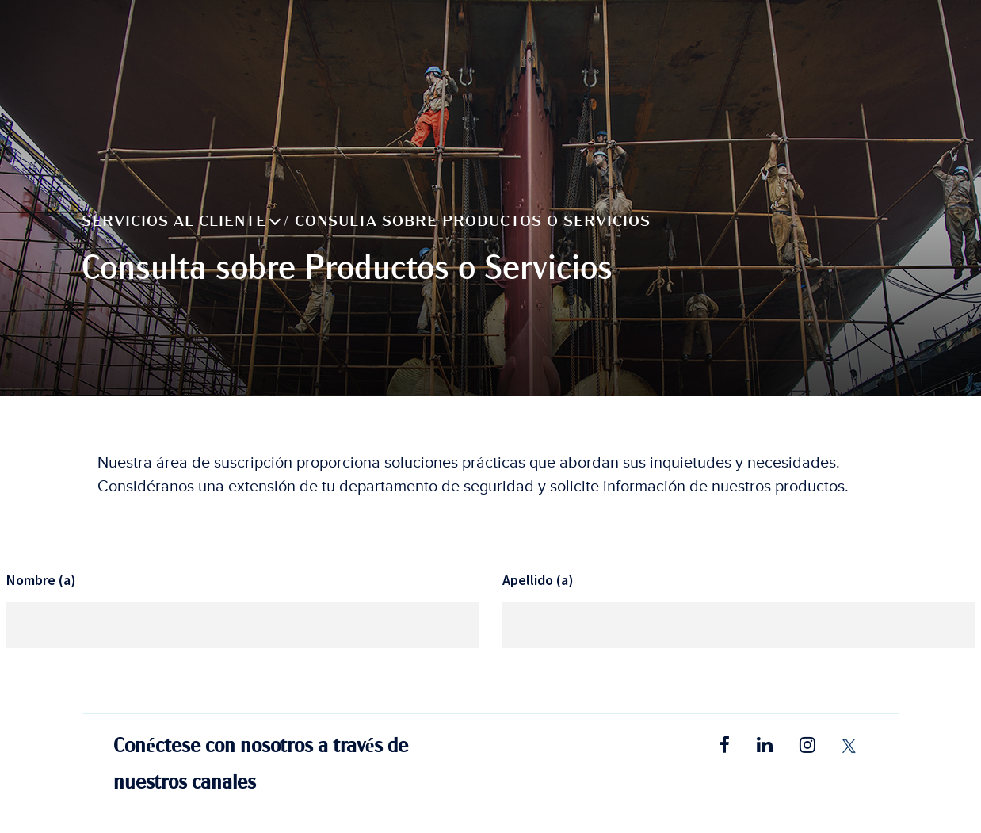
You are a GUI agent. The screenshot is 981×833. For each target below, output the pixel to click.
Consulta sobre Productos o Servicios (473, 221)
